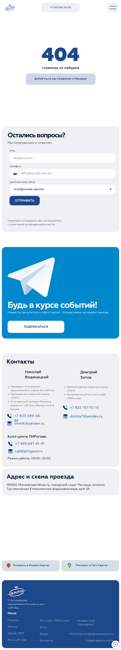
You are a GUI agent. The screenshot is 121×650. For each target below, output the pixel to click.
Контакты (46, 640)
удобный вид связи (22, 182)
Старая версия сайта (99, 640)
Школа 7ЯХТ (16, 633)
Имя (12, 150)
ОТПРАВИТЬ (24, 201)
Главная (13, 620)
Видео (44, 634)
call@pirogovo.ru (29, 451)
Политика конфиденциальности (91, 634)
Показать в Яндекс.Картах (31, 565)
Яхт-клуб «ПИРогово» (55, 620)
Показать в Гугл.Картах (91, 565)
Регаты (12, 626)
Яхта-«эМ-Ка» (17, 640)
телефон (15, 166)
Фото (43, 627)
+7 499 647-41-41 (29, 444)
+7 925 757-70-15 (84, 408)
